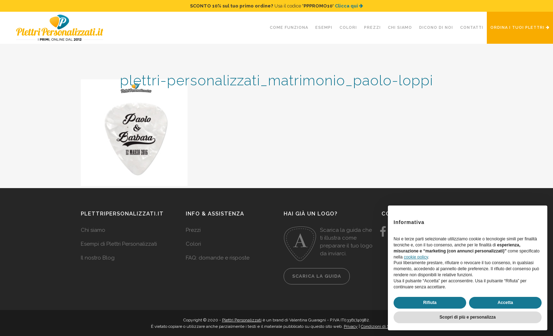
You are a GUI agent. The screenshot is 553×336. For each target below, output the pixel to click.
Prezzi (193, 230)
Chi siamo (93, 230)
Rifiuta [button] (429, 302)
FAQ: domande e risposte (217, 258)
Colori (193, 244)
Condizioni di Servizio (381, 326)
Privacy (351, 326)
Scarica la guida (316, 276)
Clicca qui (349, 6)
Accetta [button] (505, 302)
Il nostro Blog (98, 258)
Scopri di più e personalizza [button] (467, 317)
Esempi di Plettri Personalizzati (119, 244)
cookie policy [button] (416, 257)
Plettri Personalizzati (242, 320)
